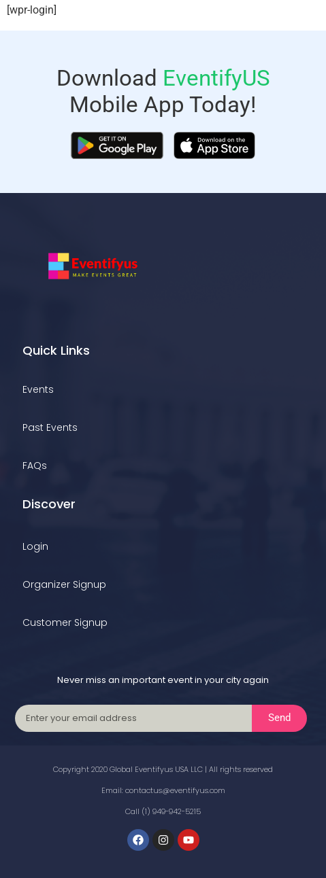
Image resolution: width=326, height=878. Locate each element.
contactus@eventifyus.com (175, 790)
